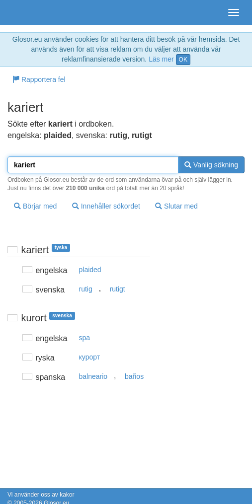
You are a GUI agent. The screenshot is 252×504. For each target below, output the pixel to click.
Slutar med (176, 206)
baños (134, 376)
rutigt (117, 289)
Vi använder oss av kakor (41, 494)
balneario (93, 376)
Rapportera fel (39, 79)
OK (183, 59)
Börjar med (35, 206)
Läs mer (161, 59)
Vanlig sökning (211, 165)
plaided (90, 270)
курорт (89, 357)
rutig (85, 289)
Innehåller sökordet (106, 206)
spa (84, 338)
